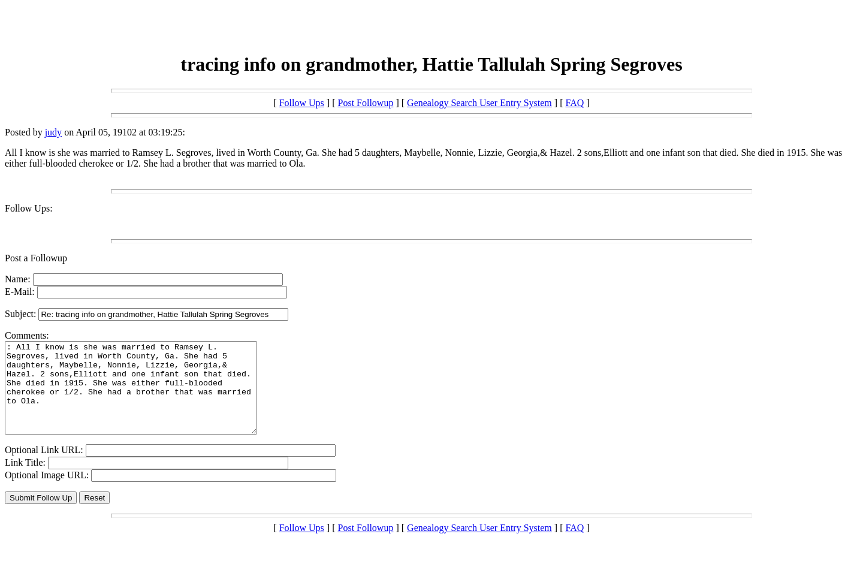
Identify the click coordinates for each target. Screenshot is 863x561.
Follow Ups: (29, 208)
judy (53, 132)
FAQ (574, 103)
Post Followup (366, 103)
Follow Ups (301, 103)
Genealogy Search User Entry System (479, 103)
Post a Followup (36, 258)
